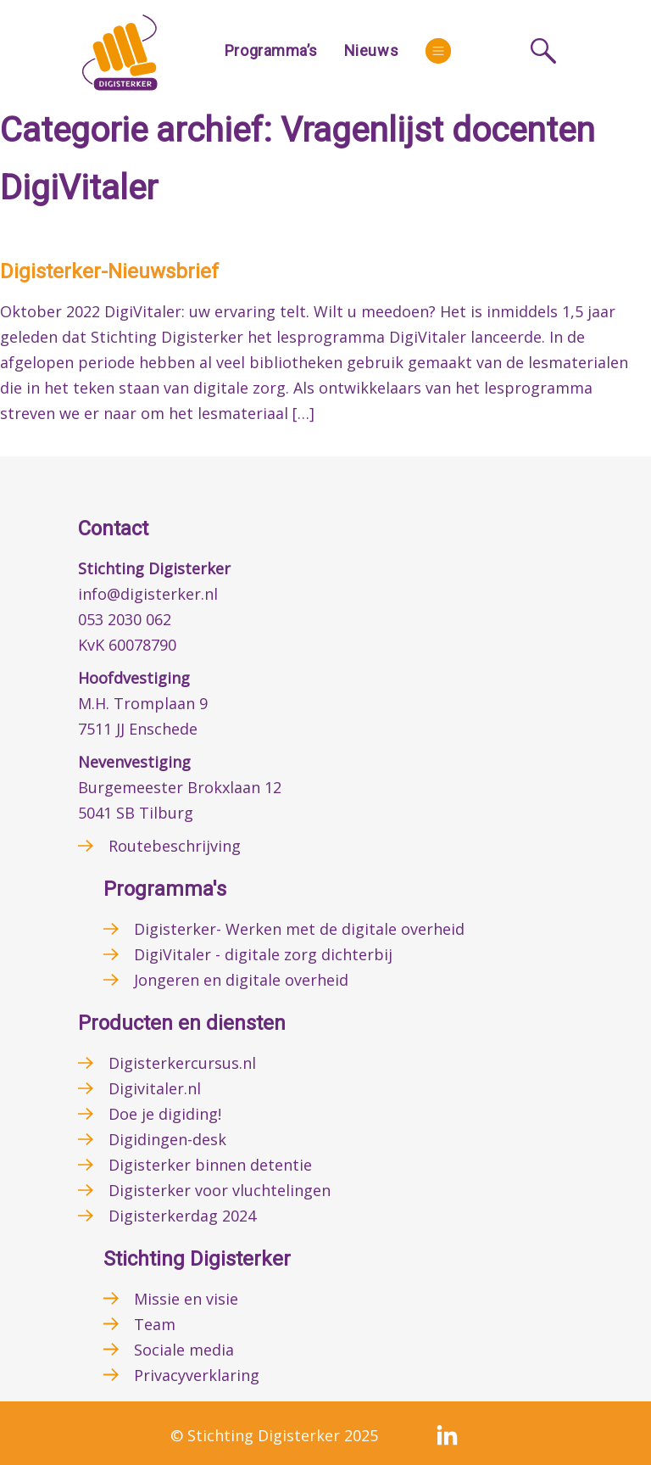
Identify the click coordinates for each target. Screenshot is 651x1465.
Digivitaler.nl (154, 1088)
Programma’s (271, 50)
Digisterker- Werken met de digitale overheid (299, 929)
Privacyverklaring (196, 1375)
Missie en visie (186, 1299)
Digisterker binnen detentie (210, 1165)
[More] (438, 51)
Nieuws (371, 50)
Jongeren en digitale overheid (241, 980)
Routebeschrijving (174, 846)
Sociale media (184, 1349)
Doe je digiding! (164, 1114)
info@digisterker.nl (148, 594)
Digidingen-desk (167, 1139)
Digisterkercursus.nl (182, 1063)
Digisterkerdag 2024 (182, 1215)
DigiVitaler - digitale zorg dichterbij (263, 954)
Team (154, 1324)
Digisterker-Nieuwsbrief (109, 271)
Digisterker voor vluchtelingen (219, 1190)
